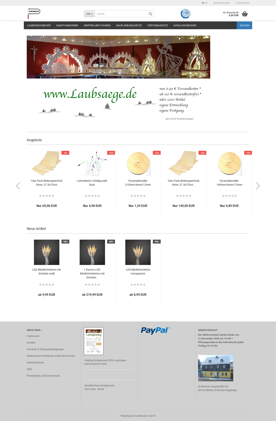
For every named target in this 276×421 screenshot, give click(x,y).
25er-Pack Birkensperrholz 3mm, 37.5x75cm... (183, 182)
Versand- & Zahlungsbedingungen (45, 349)
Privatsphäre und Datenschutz (43, 375)
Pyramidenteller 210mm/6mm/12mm (138, 182)
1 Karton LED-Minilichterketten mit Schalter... (92, 273)
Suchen (244, 25)
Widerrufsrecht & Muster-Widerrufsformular (51, 355)
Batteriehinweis (35, 362)
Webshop (126, 415)
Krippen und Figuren (97, 25)
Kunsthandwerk (67, 25)
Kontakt (31, 342)
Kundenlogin (222, 3)
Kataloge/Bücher (185, 25)
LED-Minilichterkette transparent (138, 271)
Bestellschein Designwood (99, 385)
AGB (29, 369)
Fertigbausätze (158, 25)
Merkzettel (242, 3)
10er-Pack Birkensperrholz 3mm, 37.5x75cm (46, 182)
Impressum (33, 336)
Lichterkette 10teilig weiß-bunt (92, 182)
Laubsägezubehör (39, 25)
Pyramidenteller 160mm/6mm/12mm (229, 182)
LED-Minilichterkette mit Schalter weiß (46, 271)
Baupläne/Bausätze (129, 25)
